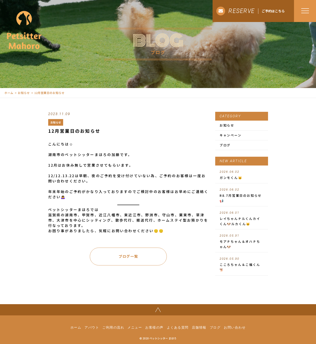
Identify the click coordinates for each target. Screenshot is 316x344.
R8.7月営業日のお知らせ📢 (242, 195)
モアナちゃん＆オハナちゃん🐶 (242, 241)
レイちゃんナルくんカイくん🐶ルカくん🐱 (242, 218)
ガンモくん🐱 (242, 175)
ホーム (8, 93)
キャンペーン (231, 135)
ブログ (225, 145)
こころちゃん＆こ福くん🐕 (242, 264)
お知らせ (24, 93)
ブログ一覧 (128, 256)
